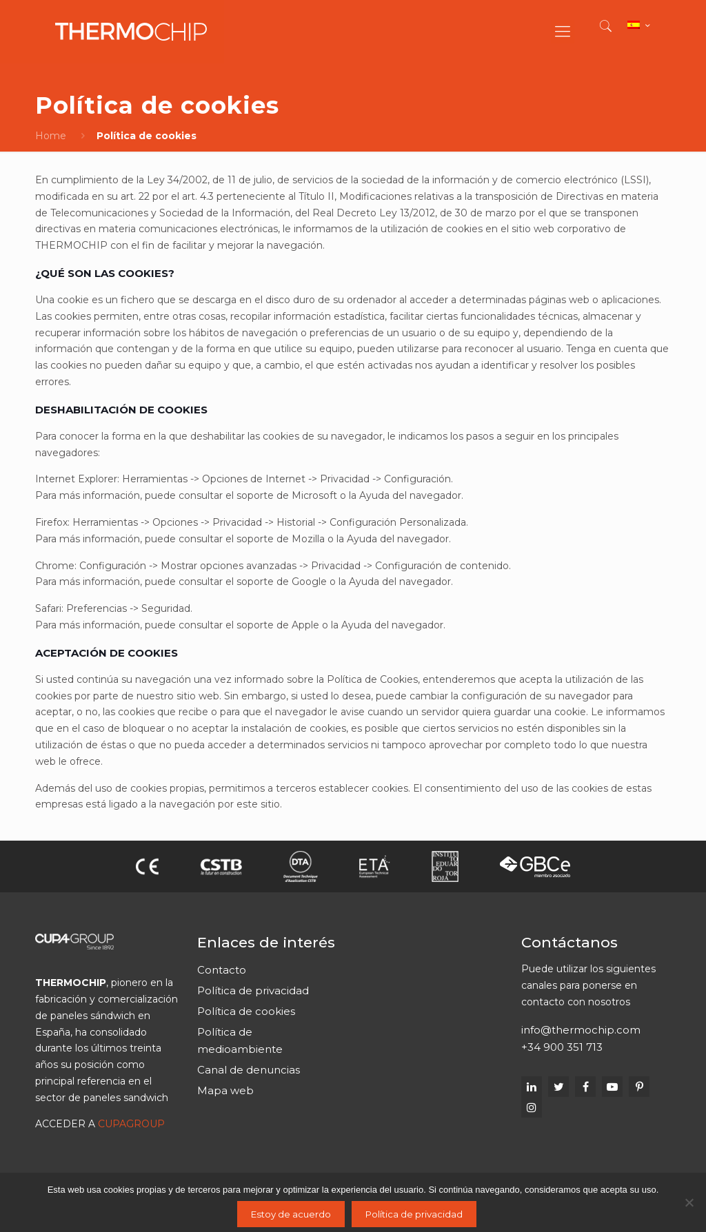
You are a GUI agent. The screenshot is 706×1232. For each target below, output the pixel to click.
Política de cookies (246, 1011)
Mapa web (225, 1090)
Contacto (221, 969)
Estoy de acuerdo (291, 1214)
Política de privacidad (253, 990)
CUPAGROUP (131, 1124)
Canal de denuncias (248, 1069)
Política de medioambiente (240, 1040)
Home (50, 136)
